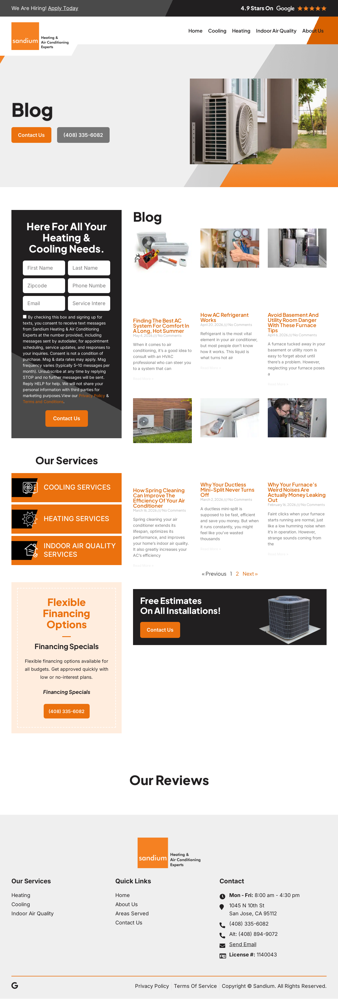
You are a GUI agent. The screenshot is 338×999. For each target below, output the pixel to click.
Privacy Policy (92, 395)
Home (195, 30)
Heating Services (76, 518)
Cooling (217, 30)
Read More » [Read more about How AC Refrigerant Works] (210, 368)
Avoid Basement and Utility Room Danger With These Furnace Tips (293, 322)
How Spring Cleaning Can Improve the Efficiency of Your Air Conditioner (159, 498)
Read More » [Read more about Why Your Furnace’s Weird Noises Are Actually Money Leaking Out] (278, 554)
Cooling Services (77, 487)
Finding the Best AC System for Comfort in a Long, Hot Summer (161, 325)
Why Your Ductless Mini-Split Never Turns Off (227, 489)
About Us (313, 30)
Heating (241, 30)
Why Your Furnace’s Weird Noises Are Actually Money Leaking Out (297, 492)
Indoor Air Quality (276, 30)
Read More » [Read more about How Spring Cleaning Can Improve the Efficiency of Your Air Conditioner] (143, 565)
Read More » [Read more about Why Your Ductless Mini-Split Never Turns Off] (210, 549)
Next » (250, 573)
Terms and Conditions (43, 401)
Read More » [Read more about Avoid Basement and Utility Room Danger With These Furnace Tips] (278, 384)
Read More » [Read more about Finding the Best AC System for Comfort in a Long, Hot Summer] (143, 379)
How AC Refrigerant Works (224, 317)
